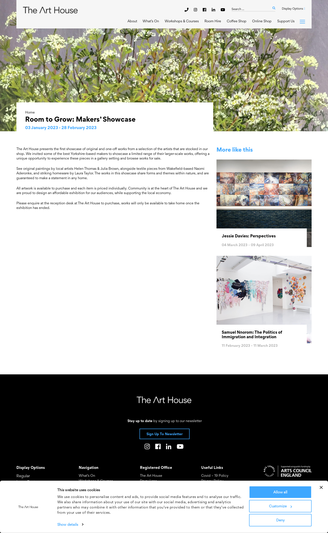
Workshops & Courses (182, 21)
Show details (67, 524)
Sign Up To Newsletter (165, 433)
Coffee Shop (236, 21)
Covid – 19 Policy (215, 475)
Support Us (286, 21)
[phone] (186, 9)
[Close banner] (321, 487)
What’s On (151, 21)
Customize (280, 506)
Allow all (280, 492)
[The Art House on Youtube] (223, 9)
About (132, 21)
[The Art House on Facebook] (205, 9)
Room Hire (212, 21)
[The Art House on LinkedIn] (214, 9)
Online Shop (262, 21)
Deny (280, 520)
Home (30, 112)
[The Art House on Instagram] (196, 9)
